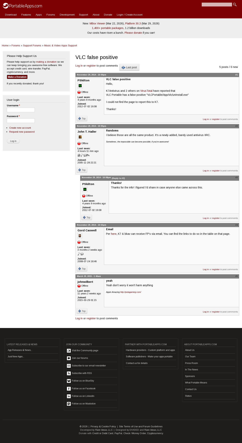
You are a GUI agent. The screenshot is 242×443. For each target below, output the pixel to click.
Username (13, 105)
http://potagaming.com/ (130, 292)
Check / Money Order (134, 433)
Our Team (190, 356)
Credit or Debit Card (102, 433)
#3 (236, 177)
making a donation (46, 61)
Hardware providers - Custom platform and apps (150, 350)
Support (83, 14)
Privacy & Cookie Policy (103, 426)
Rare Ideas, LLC (104, 430)
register (91, 65)
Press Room (191, 363)
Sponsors (190, 376)
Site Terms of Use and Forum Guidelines (141, 426)
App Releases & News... (20, 350)
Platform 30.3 (133, 23)
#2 (236, 126)
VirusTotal (146, 90)
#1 (236, 75)
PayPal (118, 433)
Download (11, 14)
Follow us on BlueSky (80, 381)
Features (26, 14)
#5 (236, 276)
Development (67, 14)
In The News (191, 369)
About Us (189, 350)
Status (188, 396)
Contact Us (190, 389)
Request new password (22, 131)
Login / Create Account (129, 14)
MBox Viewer (97, 23)
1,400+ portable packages (107, 28)
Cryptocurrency (155, 433)
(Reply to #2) (118, 178)
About (96, 14)
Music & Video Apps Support (60, 45)
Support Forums (32, 45)
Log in (79, 65)
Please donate (133, 32)
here (113, 233)
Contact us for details (136, 363)
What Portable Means (196, 382)
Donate (108, 14)
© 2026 (84, 426)
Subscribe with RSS (79, 373)
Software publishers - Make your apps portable (149, 356)
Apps (39, 14)
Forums (51, 14)
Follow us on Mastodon (81, 404)
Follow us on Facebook (81, 389)
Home (5, 45)
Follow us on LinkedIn (80, 396)
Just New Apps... (16, 356)
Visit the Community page (82, 351)
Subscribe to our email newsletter (86, 366)
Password (13, 116)
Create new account (20, 127)
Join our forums (77, 358)
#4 (236, 225)
